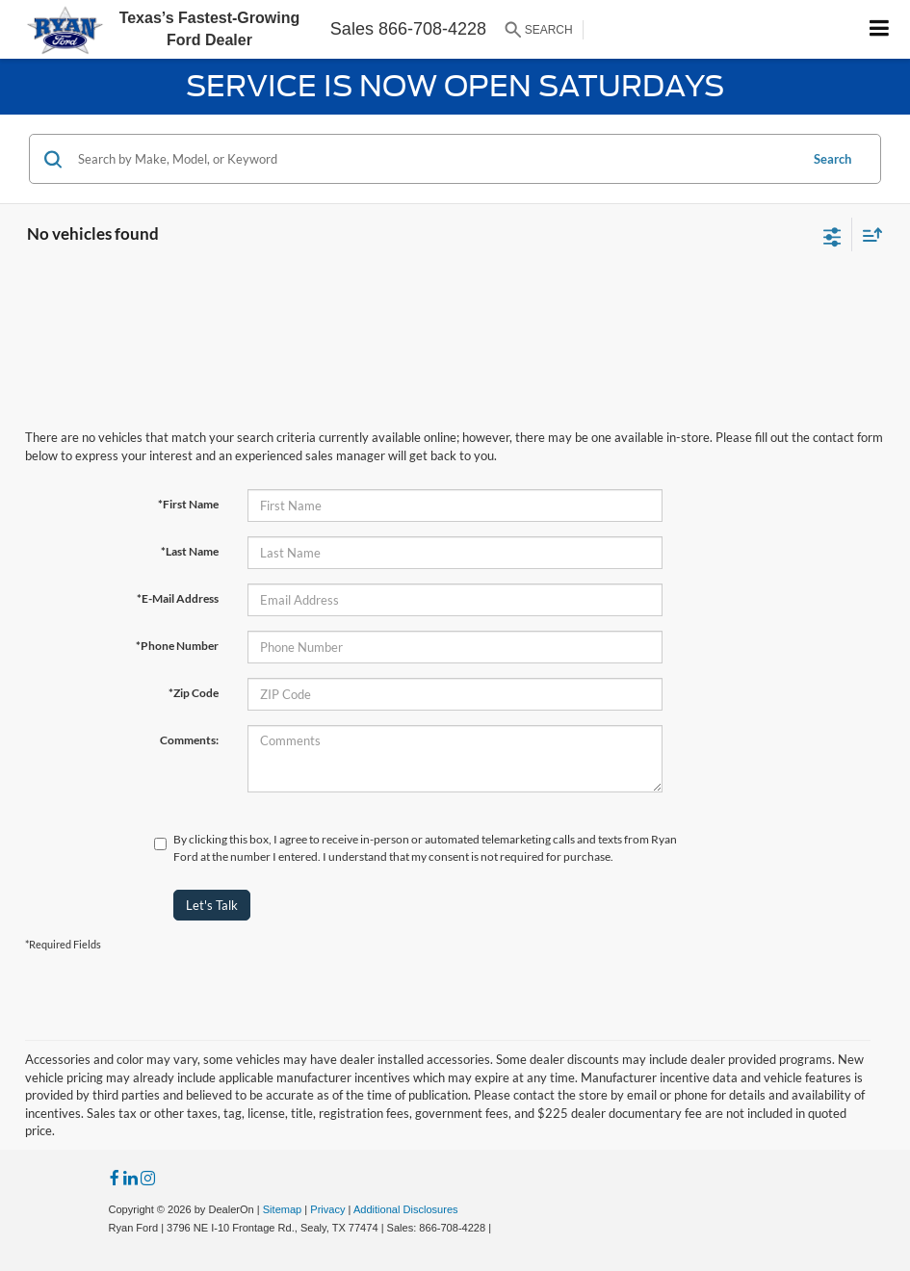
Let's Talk (212, 905)
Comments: (189, 740)
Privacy (327, 1209)
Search (832, 159)
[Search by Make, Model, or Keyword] (435, 159)
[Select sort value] (867, 234)
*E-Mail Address (178, 598)
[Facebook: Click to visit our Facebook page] (114, 1179)
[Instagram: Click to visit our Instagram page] (148, 1179)
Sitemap (282, 1209)
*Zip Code (194, 693)
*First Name (188, 504)
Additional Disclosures (405, 1209)
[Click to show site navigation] (879, 29)
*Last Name (190, 551)
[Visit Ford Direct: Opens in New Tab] (499, 1227)
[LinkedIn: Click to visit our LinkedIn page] (130, 1179)
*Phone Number (177, 645)
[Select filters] (832, 234)
